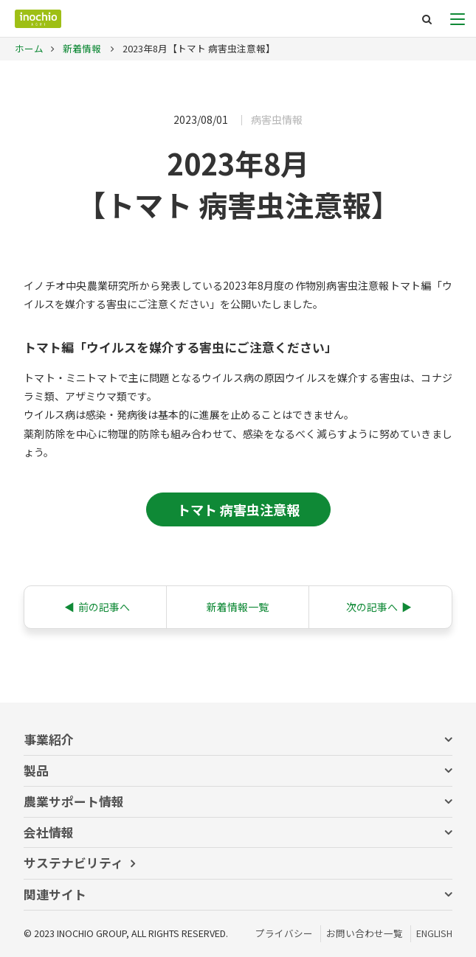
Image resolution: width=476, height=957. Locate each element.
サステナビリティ (73, 862)
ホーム (29, 48)
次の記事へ (379, 607)
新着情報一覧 (238, 606)
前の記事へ (97, 607)
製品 (36, 770)
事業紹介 (49, 739)
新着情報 (81, 48)
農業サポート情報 (74, 801)
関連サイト (55, 894)
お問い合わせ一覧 (364, 933)
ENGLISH (434, 933)
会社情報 (49, 832)
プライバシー (284, 933)
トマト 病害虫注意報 (238, 509)
